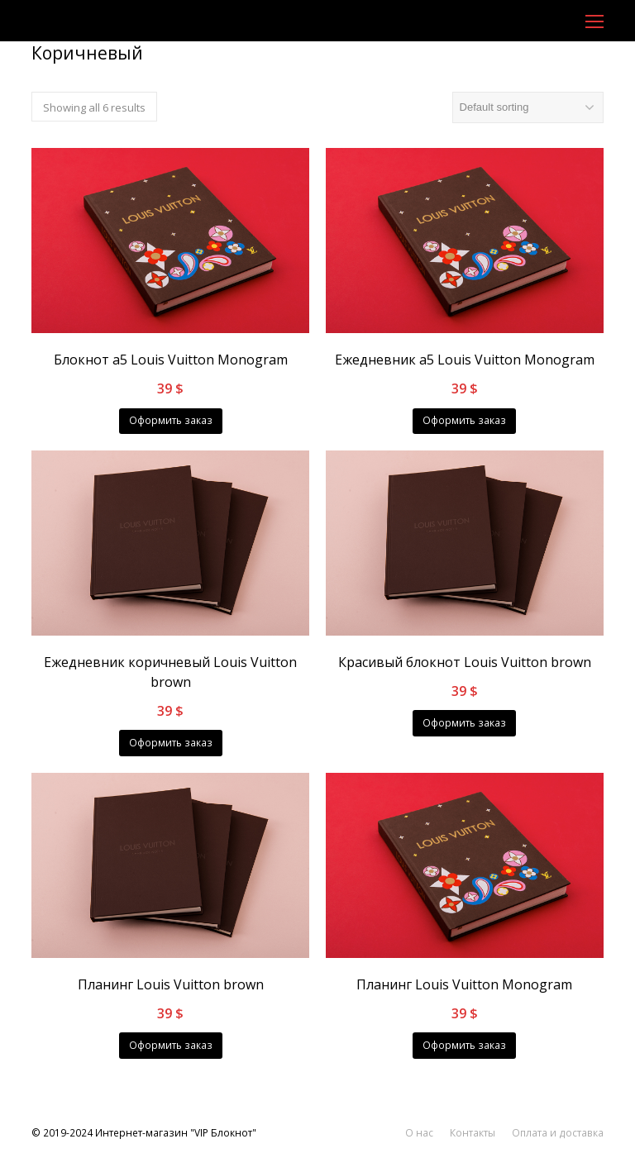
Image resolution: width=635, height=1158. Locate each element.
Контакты (472, 1133)
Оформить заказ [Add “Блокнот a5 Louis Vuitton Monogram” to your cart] (170, 420)
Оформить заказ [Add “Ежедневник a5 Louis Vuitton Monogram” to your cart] (464, 420)
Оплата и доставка (558, 1133)
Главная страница (74, 78)
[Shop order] (528, 107)
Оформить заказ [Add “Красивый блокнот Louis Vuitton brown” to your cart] (464, 723)
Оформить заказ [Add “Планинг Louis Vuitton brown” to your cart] (170, 1045)
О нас (419, 1133)
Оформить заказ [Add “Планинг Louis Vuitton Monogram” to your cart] (464, 1045)
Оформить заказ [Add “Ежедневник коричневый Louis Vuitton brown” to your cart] (170, 743)
